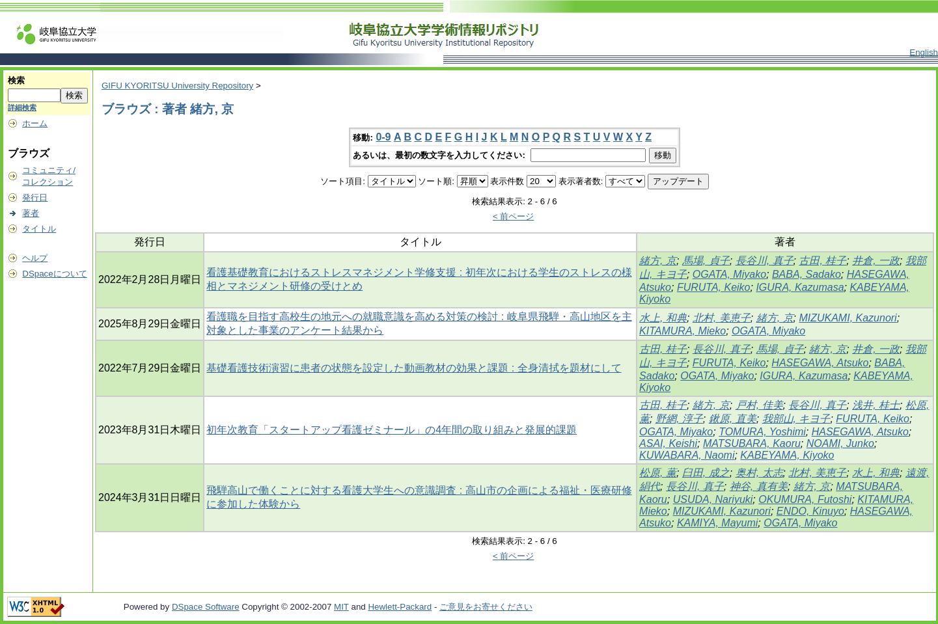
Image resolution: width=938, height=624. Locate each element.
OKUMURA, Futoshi (804, 499)
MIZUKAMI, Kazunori (847, 317)
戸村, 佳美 (759, 405)
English (923, 52)
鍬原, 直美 (732, 418)
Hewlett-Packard (400, 607)
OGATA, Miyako (729, 274)
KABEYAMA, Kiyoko (787, 455)
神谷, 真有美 (759, 486)
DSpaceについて (54, 273)
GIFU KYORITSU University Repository (177, 85)
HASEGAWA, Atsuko (819, 362)
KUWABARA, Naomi (686, 455)
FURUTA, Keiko (714, 287)
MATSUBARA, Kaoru (752, 443)
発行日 (35, 197)
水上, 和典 (663, 317)
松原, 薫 (657, 472)
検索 (16, 80)
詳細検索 (22, 107)
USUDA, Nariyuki (713, 499)
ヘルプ (35, 258)
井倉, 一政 (876, 260)
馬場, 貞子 (706, 260)
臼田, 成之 (706, 472)
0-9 (383, 136)
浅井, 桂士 (876, 405)
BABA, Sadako (806, 274)
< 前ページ (513, 216)
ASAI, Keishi (668, 443)
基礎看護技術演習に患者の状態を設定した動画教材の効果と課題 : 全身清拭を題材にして (413, 367)
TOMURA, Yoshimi (762, 431)
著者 (30, 213)
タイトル (39, 229)
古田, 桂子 (822, 260)
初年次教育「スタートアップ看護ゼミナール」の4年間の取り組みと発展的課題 (391, 429)
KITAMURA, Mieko (682, 330)
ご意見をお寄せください (485, 607)
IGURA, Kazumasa (800, 287)
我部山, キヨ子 (796, 418)
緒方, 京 (657, 260)
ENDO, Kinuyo (810, 511)
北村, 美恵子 (722, 317)
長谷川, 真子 (764, 260)
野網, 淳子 (679, 418)
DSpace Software (206, 607)
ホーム (35, 123)
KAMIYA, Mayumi (717, 522)
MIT (341, 607)
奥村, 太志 (759, 472)
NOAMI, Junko (840, 443)
